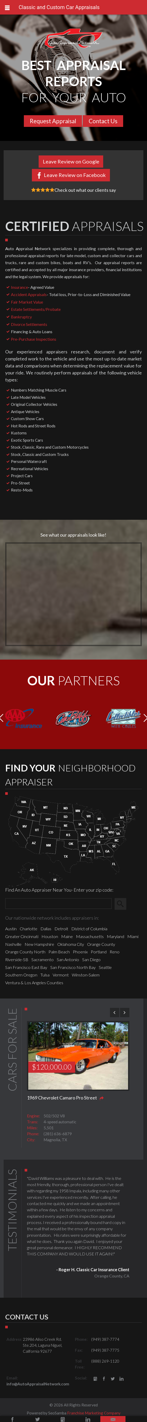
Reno (115, 951)
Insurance (19, 287)
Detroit (61, 928)
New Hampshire (39, 944)
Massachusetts (90, 936)
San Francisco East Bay (26, 967)
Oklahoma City (70, 944)
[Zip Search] (58, 904)
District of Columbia (89, 928)
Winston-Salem (86, 974)
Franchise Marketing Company (94, 1413)
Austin (11, 928)
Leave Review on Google (71, 161)
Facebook (104, 1379)
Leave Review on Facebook (75, 175)
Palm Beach (59, 951)
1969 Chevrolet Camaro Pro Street (62, 1097)
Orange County (101, 944)
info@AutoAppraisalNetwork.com (37, 1384)
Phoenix (80, 951)
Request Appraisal (53, 121)
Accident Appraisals (29, 294)
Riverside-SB (16, 959)
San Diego (91, 959)
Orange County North (25, 951)
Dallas (45, 928)
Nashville (13, 944)
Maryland (115, 936)
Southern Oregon (21, 974)
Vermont (61, 974)
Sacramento (42, 959)
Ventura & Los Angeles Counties (34, 982)
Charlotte (28, 928)
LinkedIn (121, 1379)
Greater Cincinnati (21, 936)
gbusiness (95, 1379)
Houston (49, 936)
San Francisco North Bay (73, 967)
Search (122, 904)
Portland (99, 951)
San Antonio (68, 959)
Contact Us (103, 121)
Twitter (113, 1379)
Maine (67, 936)
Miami (132, 936)
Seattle (105, 967)
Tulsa (45, 974)
